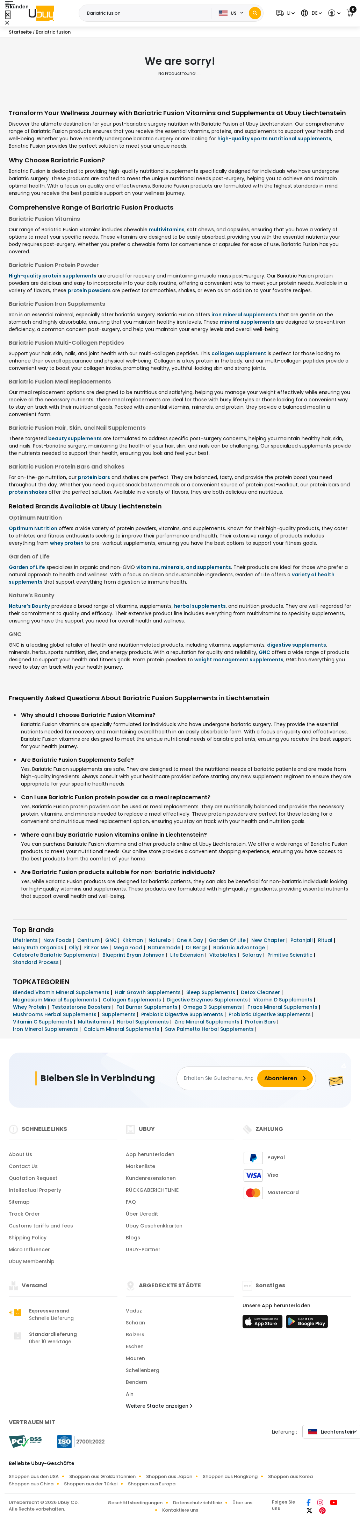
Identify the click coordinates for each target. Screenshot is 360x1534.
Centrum (89, 940)
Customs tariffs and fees (41, 1225)
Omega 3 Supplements (213, 1007)
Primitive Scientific (290, 954)
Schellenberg (142, 1370)
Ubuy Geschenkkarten (154, 1225)
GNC (264, 652)
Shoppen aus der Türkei (90, 1483)
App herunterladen (150, 1154)
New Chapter (268, 940)
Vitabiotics (223, 954)
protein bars (94, 477)
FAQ (131, 1201)
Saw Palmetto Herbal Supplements (210, 1029)
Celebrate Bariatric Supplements (55, 954)
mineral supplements (247, 321)
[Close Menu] (7, 14)
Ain (130, 1394)
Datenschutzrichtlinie (197, 1502)
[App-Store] (264, 1323)
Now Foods (58, 940)
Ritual (326, 940)
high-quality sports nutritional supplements (274, 138)
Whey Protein (30, 1007)
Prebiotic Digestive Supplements (182, 1014)
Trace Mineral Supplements (283, 1007)
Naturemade (165, 947)
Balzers (135, 1334)
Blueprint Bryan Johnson (134, 954)
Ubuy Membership (32, 1261)
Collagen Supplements (133, 999)
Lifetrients (26, 940)
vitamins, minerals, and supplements (183, 567)
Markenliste (140, 1166)
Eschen (135, 1346)
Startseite (20, 32)
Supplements (119, 1014)
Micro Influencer (29, 1249)
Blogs (133, 1237)
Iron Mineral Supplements (46, 1029)
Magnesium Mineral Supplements (56, 999)
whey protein (67, 543)
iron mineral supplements (244, 314)
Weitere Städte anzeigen (159, 1405)
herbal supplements (200, 606)
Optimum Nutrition (33, 528)
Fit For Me (96, 947)
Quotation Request (33, 1178)
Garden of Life (27, 567)
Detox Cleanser (261, 992)
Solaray (252, 954)
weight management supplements (238, 659)
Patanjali (302, 940)
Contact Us (23, 1166)
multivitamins (167, 229)
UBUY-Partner (143, 1249)
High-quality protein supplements (52, 275)
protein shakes (28, 491)
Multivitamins (95, 1021)
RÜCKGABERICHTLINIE (152, 1190)
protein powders (89, 290)
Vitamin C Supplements (43, 1021)
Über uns (242, 1502)
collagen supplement (238, 353)
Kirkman (133, 940)
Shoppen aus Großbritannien (102, 1476)
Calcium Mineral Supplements (122, 1029)
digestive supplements (296, 644)
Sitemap (19, 1201)
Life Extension (187, 954)
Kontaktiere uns (180, 1510)
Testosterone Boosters (82, 1007)
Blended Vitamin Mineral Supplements (62, 992)
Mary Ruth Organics (39, 947)
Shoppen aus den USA (34, 1476)
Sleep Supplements (211, 992)
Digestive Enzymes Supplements (208, 999)
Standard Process (36, 962)
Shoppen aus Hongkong (230, 1476)
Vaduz (134, 1310)
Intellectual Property (35, 1190)
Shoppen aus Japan (169, 1476)
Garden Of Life (228, 940)
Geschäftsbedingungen (135, 1502)
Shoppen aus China (31, 1483)
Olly (74, 947)
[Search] (255, 13)
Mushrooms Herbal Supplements (55, 1014)
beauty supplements (75, 438)
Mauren (135, 1358)
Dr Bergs (197, 947)
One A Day (190, 940)
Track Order (24, 1213)
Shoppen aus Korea (290, 1476)
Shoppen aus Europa (151, 1483)
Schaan (135, 1322)
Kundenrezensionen (151, 1178)
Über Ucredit (142, 1213)
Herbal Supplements (143, 1021)
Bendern (136, 1382)
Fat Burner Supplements (147, 1007)
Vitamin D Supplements (283, 999)
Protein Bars (261, 1021)
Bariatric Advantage (239, 947)
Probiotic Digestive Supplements (270, 1014)
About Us (20, 1154)
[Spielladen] (307, 1323)
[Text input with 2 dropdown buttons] (147, 13)
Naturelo (160, 940)
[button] (284, 13)
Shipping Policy (27, 1237)
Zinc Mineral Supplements (207, 1021)
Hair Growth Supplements (148, 992)
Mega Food (129, 947)
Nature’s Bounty (29, 606)
